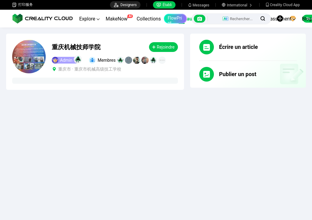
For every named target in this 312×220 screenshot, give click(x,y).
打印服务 (22, 4)
